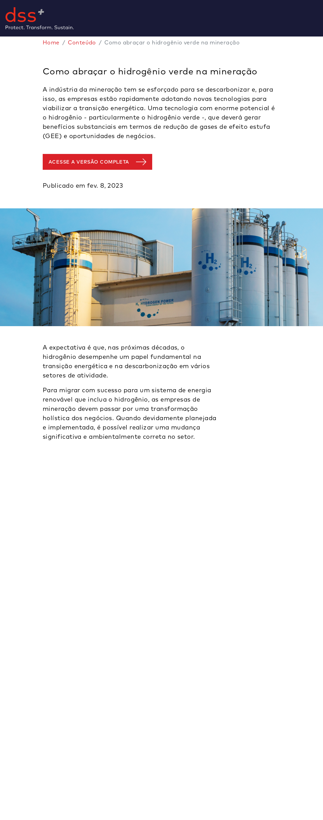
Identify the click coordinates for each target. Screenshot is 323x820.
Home (51, 42)
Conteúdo (82, 42)
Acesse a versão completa (89, 162)
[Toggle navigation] (320, 18)
